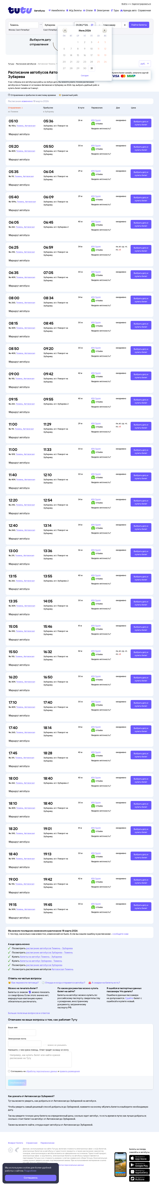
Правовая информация (32, 1167)
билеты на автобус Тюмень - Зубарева (41, 956)
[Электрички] (101, 10)
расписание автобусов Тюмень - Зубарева (49, 948)
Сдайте (129, 998)
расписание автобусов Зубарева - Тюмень (49, 952)
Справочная (31, 1143)
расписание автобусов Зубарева (44, 965)
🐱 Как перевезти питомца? (23, 982)
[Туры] (115, 10)
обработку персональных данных (41, 1071)
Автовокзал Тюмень (62, 969)
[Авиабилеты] (56, 10)
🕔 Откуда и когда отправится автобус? (63, 982)
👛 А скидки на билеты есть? (104, 982)
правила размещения (70, 1071)
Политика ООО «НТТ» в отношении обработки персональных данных (53, 1165)
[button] (64, 34)
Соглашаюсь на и (44, 1071)
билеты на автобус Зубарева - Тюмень (41, 960)
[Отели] (88, 10)
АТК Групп (96, 120)
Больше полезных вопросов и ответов (29, 1013)
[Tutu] (20, 10)
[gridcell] (78, 46)
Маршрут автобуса (19, 134)
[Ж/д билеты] (74, 10)
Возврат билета (15, 1143)
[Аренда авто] (128, 10)
